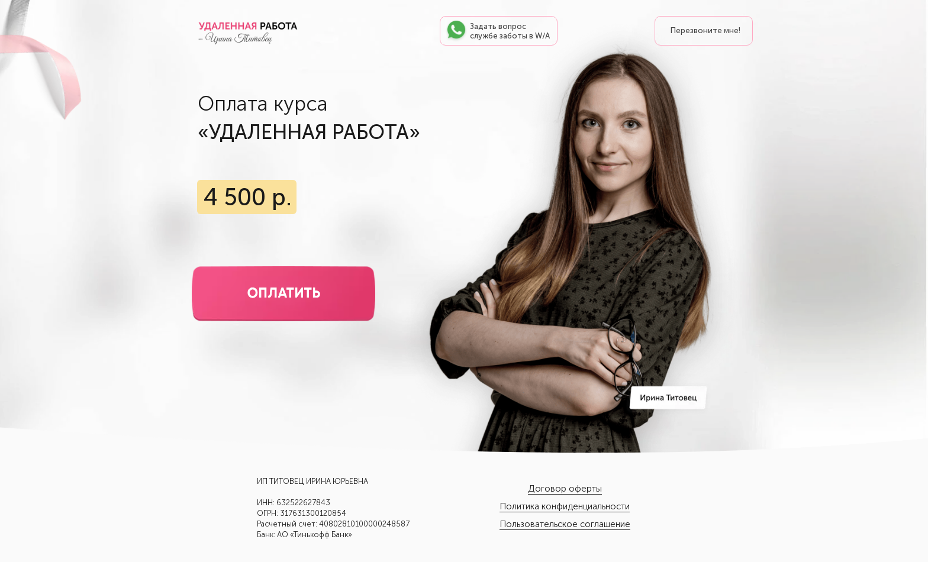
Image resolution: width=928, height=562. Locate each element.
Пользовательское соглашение (565, 524)
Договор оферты (565, 488)
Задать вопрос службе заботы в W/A (510, 31)
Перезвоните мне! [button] (705, 30)
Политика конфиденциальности (565, 506)
